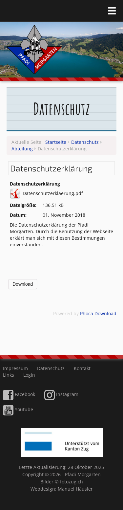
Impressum (15, 368)
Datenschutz (85, 142)
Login (29, 375)
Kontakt (82, 368)
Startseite (55, 142)
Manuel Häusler (75, 489)
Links (8, 375)
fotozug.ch (71, 481)
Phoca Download (98, 313)
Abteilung (22, 148)
